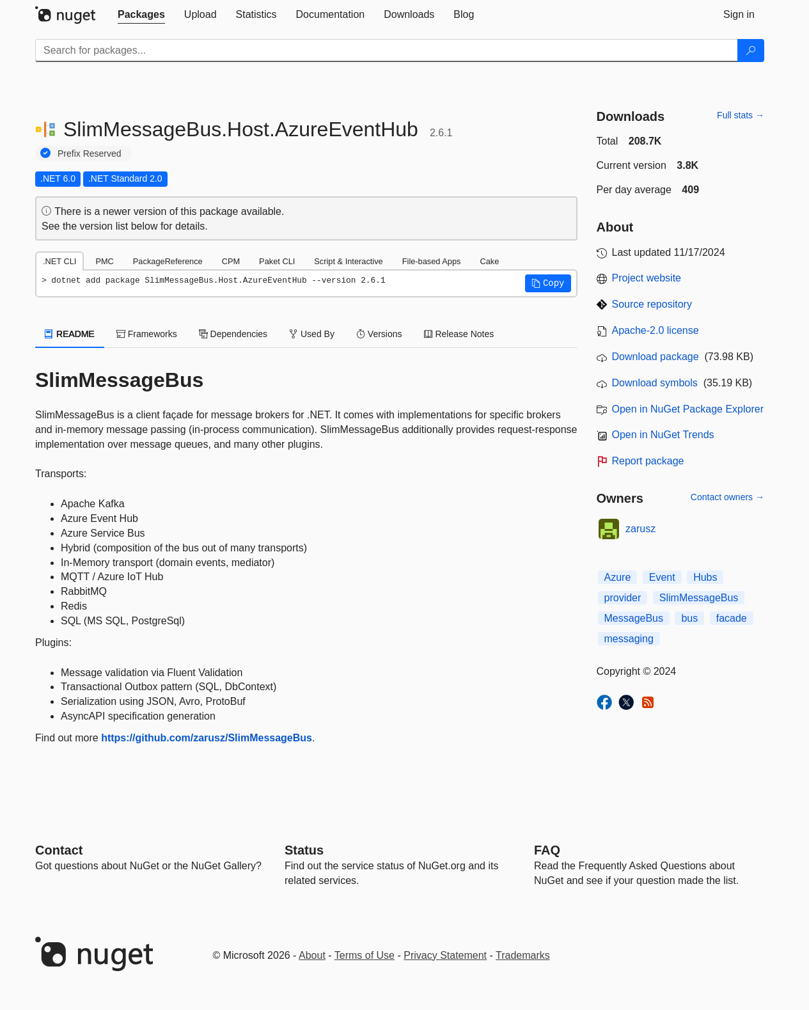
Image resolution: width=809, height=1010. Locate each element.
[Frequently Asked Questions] (547, 850)
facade (731, 618)
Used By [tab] (311, 333)
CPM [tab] (231, 261)
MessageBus (634, 618)
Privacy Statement (445, 955)
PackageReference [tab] (168, 261)
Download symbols (655, 382)
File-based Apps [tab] (431, 261)
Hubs (705, 577)
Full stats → (740, 115)
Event (662, 577)
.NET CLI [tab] (59, 261)
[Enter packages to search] (386, 50)
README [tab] (70, 333)
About (312, 955)
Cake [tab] (489, 261)
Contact (58, 850)
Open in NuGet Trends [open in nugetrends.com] (663, 434)
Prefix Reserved (90, 153)
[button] (548, 283)
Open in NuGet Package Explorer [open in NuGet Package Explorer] (688, 409)
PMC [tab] (104, 261)
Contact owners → (727, 497)
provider (622, 597)
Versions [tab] (379, 333)
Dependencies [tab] (233, 333)
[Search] (750, 50)
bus (689, 618)
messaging (629, 638)
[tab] (141, 15)
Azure (617, 577)
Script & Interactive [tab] (348, 261)
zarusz (640, 528)
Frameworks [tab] (146, 333)
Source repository (652, 304)
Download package (655, 356)
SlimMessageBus (699, 597)
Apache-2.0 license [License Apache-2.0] (655, 330)
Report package (648, 460)
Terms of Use (364, 955)
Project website (647, 277)
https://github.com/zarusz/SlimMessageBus (206, 737)
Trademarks (523, 955)
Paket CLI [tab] (277, 261)
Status (304, 850)
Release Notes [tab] (459, 333)
